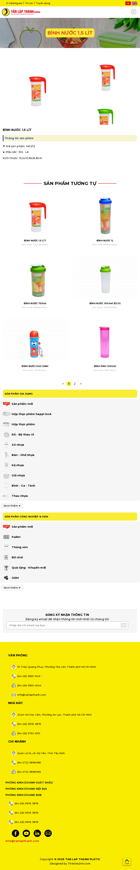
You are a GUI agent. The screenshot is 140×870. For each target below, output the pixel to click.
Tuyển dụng (43, 3)
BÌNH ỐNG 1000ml (105, 366)
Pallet (11, 537)
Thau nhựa (15, 496)
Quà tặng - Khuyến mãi (24, 567)
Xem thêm (12, 505)
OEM (10, 578)
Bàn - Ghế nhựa (18, 455)
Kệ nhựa (13, 465)
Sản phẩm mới (17, 404)
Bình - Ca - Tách (18, 486)
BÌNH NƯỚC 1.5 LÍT (35, 240)
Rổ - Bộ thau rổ (18, 434)
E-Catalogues (14, 3)
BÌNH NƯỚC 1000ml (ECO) (105, 303)
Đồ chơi (12, 557)
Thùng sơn (15, 547)
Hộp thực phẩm (18, 424)
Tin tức (29, 3)
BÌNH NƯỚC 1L (105, 240)
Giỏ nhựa (13, 475)
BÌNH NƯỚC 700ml (35, 303)
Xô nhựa (13, 445)
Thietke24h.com (79, 863)
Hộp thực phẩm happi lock (27, 414)
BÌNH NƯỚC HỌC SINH (35, 366)
